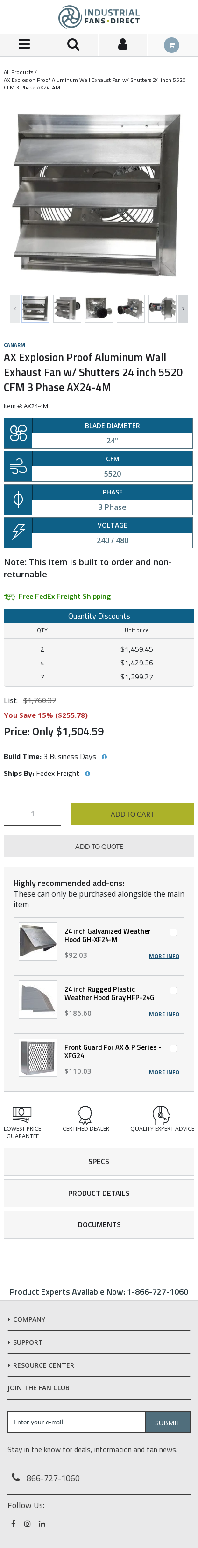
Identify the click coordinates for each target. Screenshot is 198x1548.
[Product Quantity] (32, 814)
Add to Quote (99, 846)
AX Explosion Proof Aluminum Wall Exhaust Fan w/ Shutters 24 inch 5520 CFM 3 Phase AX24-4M (95, 83)
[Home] (99, 17)
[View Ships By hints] (87, 774)
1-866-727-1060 (157, 1291)
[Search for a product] (73, 45)
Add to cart (132, 814)
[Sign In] (123, 45)
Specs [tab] (98, 1161)
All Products (18, 71)
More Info (164, 956)
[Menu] (24, 45)
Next (183, 309)
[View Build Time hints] (104, 757)
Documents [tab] (99, 1224)
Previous (15, 309)
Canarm (14, 345)
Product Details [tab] (99, 1193)
